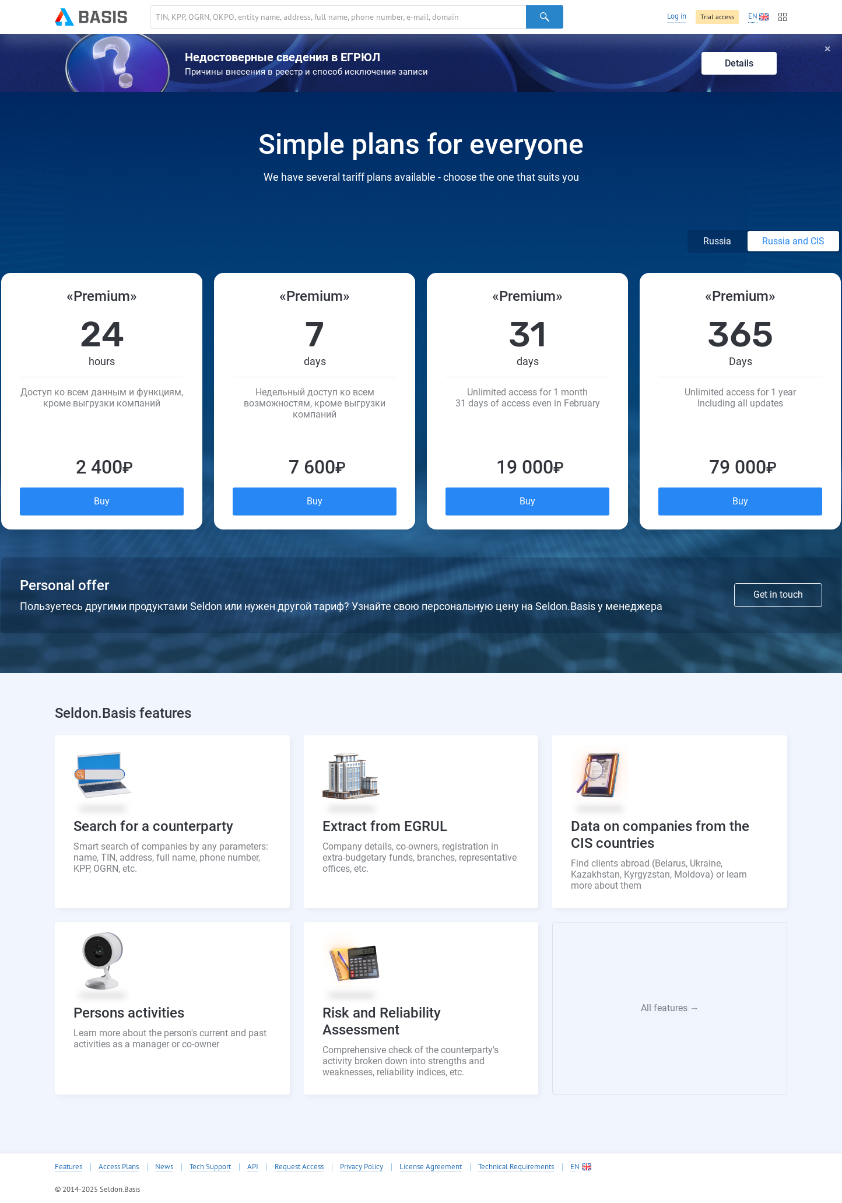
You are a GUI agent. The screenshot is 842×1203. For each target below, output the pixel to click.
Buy (102, 501)
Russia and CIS (793, 241)
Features (68, 1167)
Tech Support (210, 1167)
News (164, 1167)
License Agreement (430, 1167)
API (252, 1167)
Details (739, 63)
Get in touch (778, 594)
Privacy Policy (361, 1167)
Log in (676, 16)
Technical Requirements (516, 1167)
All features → (670, 1007)
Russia (718, 241)
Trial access (717, 16)
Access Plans (119, 1167)
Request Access (299, 1167)
